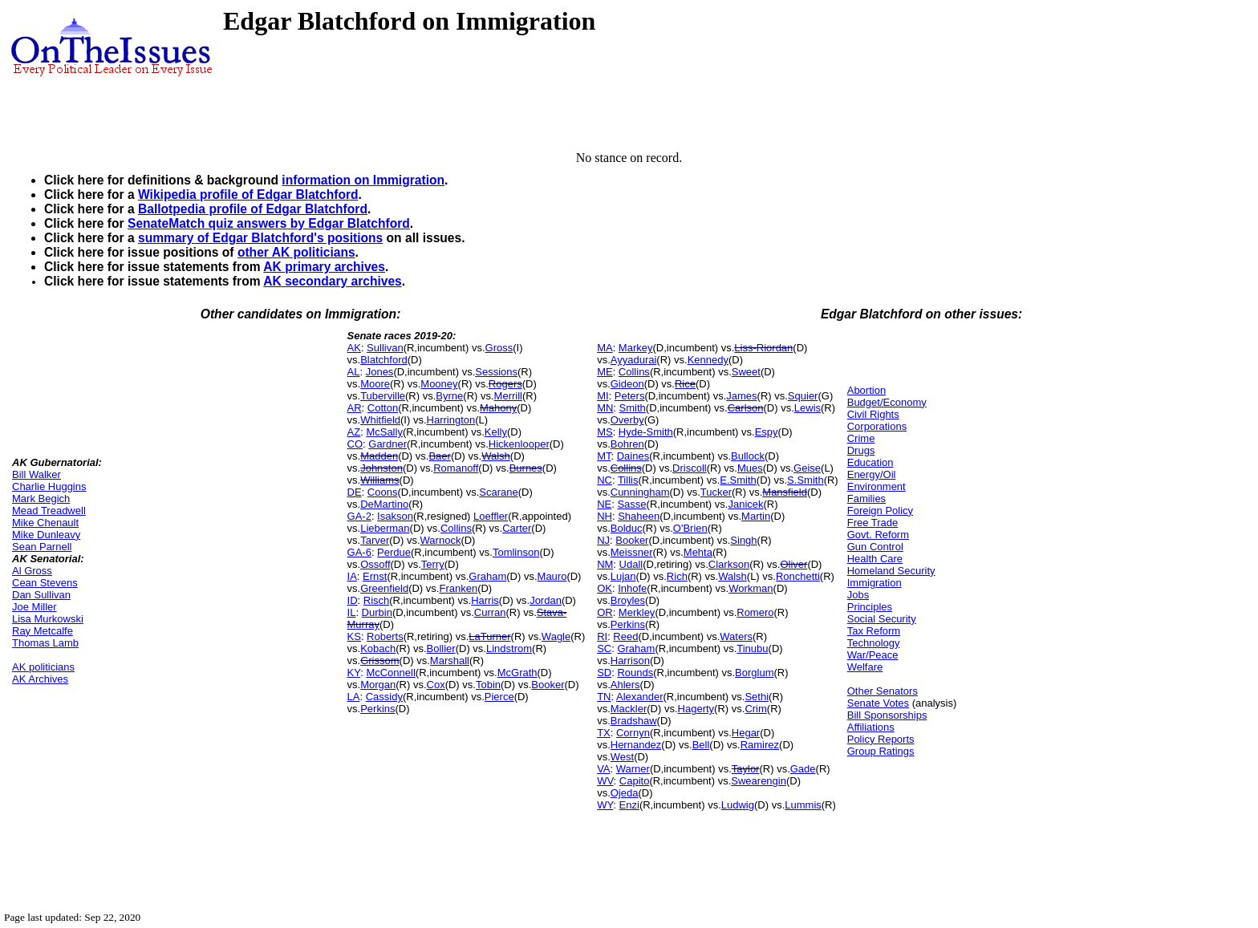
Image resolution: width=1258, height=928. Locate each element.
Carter (516, 528)
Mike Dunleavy (46, 535)
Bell (701, 745)
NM (605, 564)
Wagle (556, 636)
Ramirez (760, 745)
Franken (458, 588)
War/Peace (873, 655)
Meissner (632, 552)
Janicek (745, 504)
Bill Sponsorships (887, 715)
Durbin (377, 612)
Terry (432, 564)
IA (352, 576)
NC (604, 480)
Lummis (803, 805)
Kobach (378, 648)
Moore (375, 384)
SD (604, 673)
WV (605, 781)
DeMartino (384, 504)
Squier (803, 396)
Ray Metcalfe (42, 631)
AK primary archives (324, 267)
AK (354, 348)
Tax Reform (873, 631)
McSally (384, 432)
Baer (439, 456)
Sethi (757, 697)
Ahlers (625, 685)
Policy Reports (881, 739)
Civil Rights (873, 414)
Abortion (866, 390)
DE (354, 492)
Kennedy (708, 360)
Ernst (375, 576)
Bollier (441, 648)
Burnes (525, 468)
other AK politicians (296, 252)
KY (354, 673)
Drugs (861, 450)
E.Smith (738, 480)
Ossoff (375, 564)
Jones (380, 372)
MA (605, 348)
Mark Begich (41, 498)
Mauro (552, 576)
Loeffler (490, 516)
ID (352, 600)
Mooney (438, 384)
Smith (632, 408)
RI (602, 636)
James (741, 396)
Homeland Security (891, 571)
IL (351, 612)
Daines (633, 456)
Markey (636, 348)
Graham (487, 576)
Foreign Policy (880, 511)
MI (602, 396)
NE (604, 504)
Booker (547, 685)
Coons (382, 492)
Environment (876, 486)
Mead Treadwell (49, 511)
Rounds (635, 673)
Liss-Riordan (763, 348)
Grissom (379, 660)
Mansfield (784, 492)
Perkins (377, 709)
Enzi (629, 805)
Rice (685, 384)
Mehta (698, 552)
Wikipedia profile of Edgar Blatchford (248, 194)
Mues (750, 468)
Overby (627, 420)
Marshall (449, 660)
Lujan (623, 576)
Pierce (499, 697)
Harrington (451, 420)
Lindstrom (509, 648)
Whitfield (380, 420)
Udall (631, 564)
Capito (634, 781)
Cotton (382, 408)
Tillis (628, 480)
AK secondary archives (332, 281)
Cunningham (640, 492)
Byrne (449, 396)
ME (605, 372)
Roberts (385, 636)
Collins (456, 528)
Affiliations (871, 727)
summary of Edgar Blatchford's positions (260, 238)
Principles (869, 607)
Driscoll (689, 468)
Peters (630, 396)
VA (603, 769)
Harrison (630, 660)
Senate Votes (878, 703)
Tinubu (752, 648)
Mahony (498, 408)
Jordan (546, 600)
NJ (603, 540)
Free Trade (873, 523)
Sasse (631, 504)
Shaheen (638, 516)
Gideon (627, 384)
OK (604, 588)
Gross (499, 348)
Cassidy (384, 697)
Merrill (508, 396)
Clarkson (728, 564)
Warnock (440, 540)
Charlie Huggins (49, 486)
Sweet (746, 372)
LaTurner (489, 636)
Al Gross (32, 571)
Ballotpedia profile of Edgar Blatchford (252, 209)
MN (605, 408)
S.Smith (805, 480)
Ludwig (737, 805)
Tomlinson (516, 552)
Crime (861, 438)
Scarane (498, 492)
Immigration (874, 583)
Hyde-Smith (646, 432)
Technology (873, 643)
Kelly (496, 432)
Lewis (807, 408)
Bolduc (627, 528)
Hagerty (696, 709)
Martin (755, 516)
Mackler (629, 709)
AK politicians (43, 667)
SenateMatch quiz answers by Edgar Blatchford (269, 223)
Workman (750, 588)
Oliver (793, 564)
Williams (379, 480)
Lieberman (384, 528)
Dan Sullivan (41, 595)
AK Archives (40, 679)
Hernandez (636, 745)
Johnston (381, 468)
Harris (485, 600)
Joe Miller (34, 607)
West (622, 757)
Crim (755, 709)
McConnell (390, 673)
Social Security (881, 619)
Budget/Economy (887, 402)
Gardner (387, 444)
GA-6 (359, 552)
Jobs (858, 595)
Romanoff (455, 468)
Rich (677, 576)
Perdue (394, 552)
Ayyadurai (634, 360)
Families (866, 498)
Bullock (748, 456)
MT (604, 456)
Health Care (875, 559)
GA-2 (359, 516)
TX (604, 733)
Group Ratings (881, 751)
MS (605, 432)
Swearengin (758, 781)
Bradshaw (634, 721)
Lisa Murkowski (47, 619)
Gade (803, 769)
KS (354, 636)
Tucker (716, 492)
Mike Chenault (45, 523)
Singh (743, 540)
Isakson (395, 516)
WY (605, 805)
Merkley (637, 612)
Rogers (505, 384)
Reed (625, 636)
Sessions (496, 372)
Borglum (754, 673)
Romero (755, 612)
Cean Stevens (45, 583)
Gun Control (875, 547)
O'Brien (690, 528)
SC (604, 648)
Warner (633, 769)
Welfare (865, 667)
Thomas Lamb (45, 643)
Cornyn (633, 733)
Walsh (495, 456)
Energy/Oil (871, 474)
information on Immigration (363, 180)
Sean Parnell (41, 547)
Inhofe (632, 588)
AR (354, 408)
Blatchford (384, 360)
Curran (490, 612)
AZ (354, 432)
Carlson (746, 408)
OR (605, 612)
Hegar (746, 733)
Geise (807, 468)
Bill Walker (36, 474)
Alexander (639, 697)
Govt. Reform (878, 535)
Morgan (378, 685)
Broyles (628, 600)
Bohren (627, 444)
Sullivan (385, 348)
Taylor (746, 769)
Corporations (877, 426)
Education (870, 462)
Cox (436, 685)
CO (355, 444)
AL (353, 372)
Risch (376, 600)
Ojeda (625, 793)
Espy (766, 432)
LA (353, 697)
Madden (379, 456)
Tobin (488, 685)
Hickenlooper (519, 444)
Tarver (374, 540)
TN (604, 697)
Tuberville (382, 396)
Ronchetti (798, 576)
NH (604, 516)
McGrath (517, 673)
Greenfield (384, 588)
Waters (736, 636)
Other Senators (882, 691)
